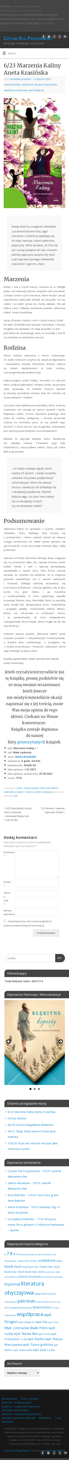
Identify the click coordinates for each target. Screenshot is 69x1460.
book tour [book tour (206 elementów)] (13, 1266)
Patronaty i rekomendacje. (15, 1410)
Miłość (54, 788)
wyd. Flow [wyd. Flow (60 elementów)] (53, 1322)
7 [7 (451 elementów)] (8, 1253)
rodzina (29, 791)
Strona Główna (17, 1118)
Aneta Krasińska (12, 84)
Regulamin (7, 1421)
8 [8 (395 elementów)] (11, 1253)
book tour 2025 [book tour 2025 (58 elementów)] (52, 1272)
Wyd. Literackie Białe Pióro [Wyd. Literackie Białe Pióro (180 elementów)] (26, 1327)
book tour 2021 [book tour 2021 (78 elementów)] (31, 1267)
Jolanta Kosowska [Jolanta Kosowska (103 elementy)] (30, 1276)
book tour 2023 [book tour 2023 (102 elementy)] (14, 1272)
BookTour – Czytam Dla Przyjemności (21, 1406)
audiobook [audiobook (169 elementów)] (47, 1260)
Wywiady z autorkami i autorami (18, 1418)
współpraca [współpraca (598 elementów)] (30, 1314)
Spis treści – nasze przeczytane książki (21, 1414)
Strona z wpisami (29, 1398)
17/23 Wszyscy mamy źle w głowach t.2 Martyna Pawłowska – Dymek (36, 1224)
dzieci (20, 788)
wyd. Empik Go (36, 90)
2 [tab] (35, 1089)
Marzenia (45, 788)
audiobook (27, 84)
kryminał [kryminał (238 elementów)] (12, 1284)
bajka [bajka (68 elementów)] (59, 1260)
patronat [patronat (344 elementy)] (26, 1301)
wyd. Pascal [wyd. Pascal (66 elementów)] (44, 1334)
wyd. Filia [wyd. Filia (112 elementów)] (41, 1322)
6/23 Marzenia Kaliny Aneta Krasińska (31, 1112)
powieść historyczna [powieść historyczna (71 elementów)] (21, 1307)
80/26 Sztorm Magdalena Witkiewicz (31, 1125)
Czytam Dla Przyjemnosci (24, 1171)
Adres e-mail (6, 898)
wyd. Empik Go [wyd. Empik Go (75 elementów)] (27, 1322)
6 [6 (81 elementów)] (5, 1254)
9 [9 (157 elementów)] (14, 1254)
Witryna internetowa (6, 912)
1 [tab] (30, 1089)
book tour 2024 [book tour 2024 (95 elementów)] (34, 1272)
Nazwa (6, 883)
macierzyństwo (31, 788)
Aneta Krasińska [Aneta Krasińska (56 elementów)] (42, 1254)
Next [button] (60, 1041)
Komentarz (6, 854)
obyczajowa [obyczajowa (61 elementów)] (10, 1301)
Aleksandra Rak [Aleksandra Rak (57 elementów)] (26, 1254)
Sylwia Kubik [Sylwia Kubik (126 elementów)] (42, 1307)
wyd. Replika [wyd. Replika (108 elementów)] (36, 1339)
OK (58, 957)
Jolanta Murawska (19, 1183)
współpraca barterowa (16, 90)
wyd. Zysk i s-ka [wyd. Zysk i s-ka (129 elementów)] (43, 1350)
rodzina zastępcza (43, 791)
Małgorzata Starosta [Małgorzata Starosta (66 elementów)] (45, 1293)
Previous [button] (9, 1041)
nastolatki (9, 791)
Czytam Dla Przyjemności (27, 38)
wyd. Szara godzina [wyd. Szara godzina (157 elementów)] (38, 1344)
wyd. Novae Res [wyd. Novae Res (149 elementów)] (25, 1333)
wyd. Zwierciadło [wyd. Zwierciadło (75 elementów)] (22, 1350)
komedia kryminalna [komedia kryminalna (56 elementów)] (53, 1276)
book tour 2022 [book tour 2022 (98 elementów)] (50, 1267)
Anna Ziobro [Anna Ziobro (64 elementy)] (31, 1260)
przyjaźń (19, 791)
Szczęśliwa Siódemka (21, 1219)
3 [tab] (39, 1089)
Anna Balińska (16, 1195)
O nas (58, 1418)
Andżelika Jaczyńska (20, 79)
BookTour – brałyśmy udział (16, 1402)
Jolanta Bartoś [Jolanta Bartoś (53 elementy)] (11, 1277)
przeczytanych (31, 742)
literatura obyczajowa (45, 84)
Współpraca (45, 1418)
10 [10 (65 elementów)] (17, 1254)
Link (15, 795)
